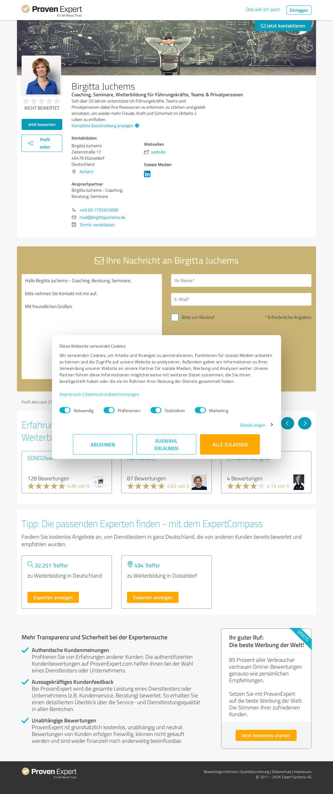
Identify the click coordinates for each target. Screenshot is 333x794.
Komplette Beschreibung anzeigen (105, 125)
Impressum (84, 397)
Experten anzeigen (53, 597)
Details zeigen (239, 428)
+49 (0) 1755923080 (99, 210)
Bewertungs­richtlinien (220, 771)
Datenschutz (281, 771)
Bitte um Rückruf (198, 317)
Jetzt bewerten (42, 124)
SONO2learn (41, 458)
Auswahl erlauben (167, 447)
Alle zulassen (230, 447)
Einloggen (299, 10)
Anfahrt (87, 171)
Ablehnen (103, 447)
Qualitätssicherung (254, 771)
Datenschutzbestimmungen (125, 397)
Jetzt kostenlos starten (266, 735)
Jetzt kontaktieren (283, 25)
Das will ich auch (263, 9)
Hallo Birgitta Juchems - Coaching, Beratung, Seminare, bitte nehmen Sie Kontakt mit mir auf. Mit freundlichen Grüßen (92, 326)
